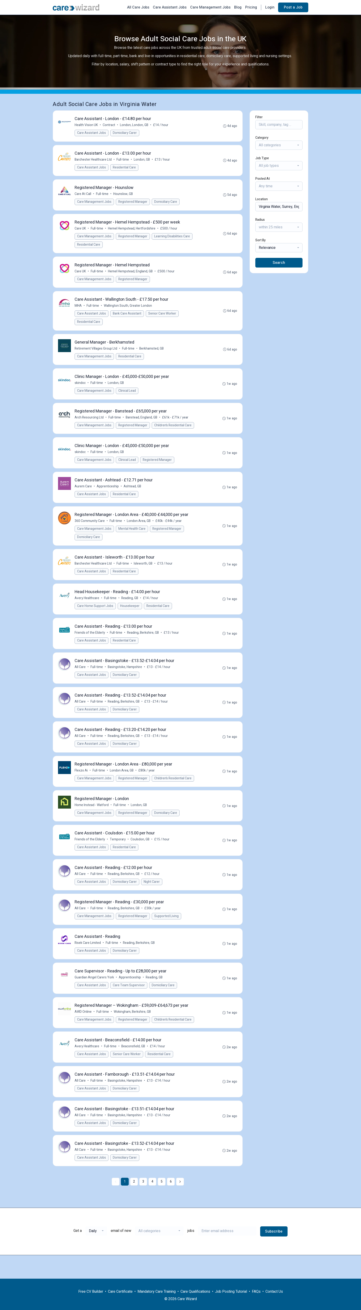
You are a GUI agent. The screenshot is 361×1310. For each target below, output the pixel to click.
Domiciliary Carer (125, 133)
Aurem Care (83, 494)
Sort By (260, 240)
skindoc (80, 388)
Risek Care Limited (88, 961)
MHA (78, 310)
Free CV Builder (90, 1291)
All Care (80, 679)
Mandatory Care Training (156, 1291)
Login (269, 7)
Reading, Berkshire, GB (143, 644)
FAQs (256, 1291)
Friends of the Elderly (90, 644)
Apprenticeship (108, 494)
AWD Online (83, 1031)
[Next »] (180, 1205)
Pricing (251, 7)
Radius (260, 219)
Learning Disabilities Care (172, 239)
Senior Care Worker (163, 317)
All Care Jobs (138, 7)
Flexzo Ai (81, 785)
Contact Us (274, 1291)
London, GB (142, 160)
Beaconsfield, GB (134, 1067)
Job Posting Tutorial (231, 1291)
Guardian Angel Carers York (94, 996)
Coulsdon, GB (140, 855)
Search (279, 262)
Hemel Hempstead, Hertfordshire (132, 231)
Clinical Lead (127, 396)
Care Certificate (120, 1291)
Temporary (118, 855)
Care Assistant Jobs (169, 7)
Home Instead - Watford (92, 820)
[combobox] (279, 145)
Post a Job (293, 7)
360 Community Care (90, 529)
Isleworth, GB (143, 573)
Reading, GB (130, 608)
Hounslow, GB (123, 196)
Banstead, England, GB (142, 424)
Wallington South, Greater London (128, 310)
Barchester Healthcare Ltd (93, 160)
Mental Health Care (132, 537)
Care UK (80, 231)
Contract (109, 125)
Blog (238, 7)
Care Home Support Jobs (96, 616)
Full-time (123, 160)
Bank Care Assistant (127, 317)
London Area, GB (139, 529)
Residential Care (124, 168)
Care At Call (83, 196)
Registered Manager (133, 203)
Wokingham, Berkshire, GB (132, 1031)
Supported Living (167, 933)
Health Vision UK (86, 125)
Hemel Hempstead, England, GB (130, 274)
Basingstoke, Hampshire (125, 679)
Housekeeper (130, 616)
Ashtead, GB (133, 494)
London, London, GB (134, 125)
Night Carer (152, 898)
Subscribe (274, 1255)
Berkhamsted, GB (152, 353)
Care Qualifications (195, 1291)
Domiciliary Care (166, 203)
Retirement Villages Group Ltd (96, 353)
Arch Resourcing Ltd (89, 424)
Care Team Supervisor (129, 1004)
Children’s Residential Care (173, 432)
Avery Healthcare (87, 608)
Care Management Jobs (210, 7)
